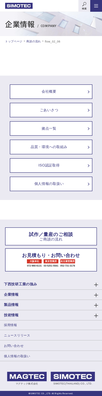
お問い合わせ (14, 345)
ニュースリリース (17, 335)
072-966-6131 (34, 265)
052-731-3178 (67, 265)
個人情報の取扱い (17, 356)
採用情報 (10, 325)
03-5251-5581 (51, 265)
